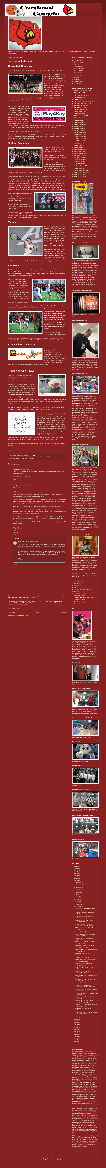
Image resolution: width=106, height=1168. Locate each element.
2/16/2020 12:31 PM (33, 542)
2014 (75, 1032)
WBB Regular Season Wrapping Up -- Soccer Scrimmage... (85, 917)
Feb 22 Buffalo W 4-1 (79, 120)
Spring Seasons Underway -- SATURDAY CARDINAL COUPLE (85, 986)
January (78, 1017)
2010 (75, 1041)
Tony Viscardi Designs (80, 602)
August (78, 892)
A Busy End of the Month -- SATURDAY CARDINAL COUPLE (86, 1013)
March (78, 904)
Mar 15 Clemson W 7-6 (80, 143)
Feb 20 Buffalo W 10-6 (80, 111)
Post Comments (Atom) (22, 615)
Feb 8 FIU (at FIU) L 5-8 (80, 99)
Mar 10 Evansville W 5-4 (80, 137)
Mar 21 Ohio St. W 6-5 (80, 151)
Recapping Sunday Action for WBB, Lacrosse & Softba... (85, 979)
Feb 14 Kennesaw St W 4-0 (81, 105)
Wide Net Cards (78, 604)
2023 (75, 873)
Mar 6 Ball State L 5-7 (80, 128)
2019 (75, 1020)
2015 (75, 1029)
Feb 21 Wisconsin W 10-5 (81, 116)
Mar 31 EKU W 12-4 (79, 164)
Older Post (63, 612)
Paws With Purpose (79, 595)
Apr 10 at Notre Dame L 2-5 (81, 172)
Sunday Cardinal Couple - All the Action (86, 983)
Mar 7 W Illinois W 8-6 (80, 132)
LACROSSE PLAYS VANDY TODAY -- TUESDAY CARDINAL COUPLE (85, 924)
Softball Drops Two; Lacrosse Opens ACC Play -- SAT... (85, 909)
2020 (75, 880)
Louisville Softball (26, 457)
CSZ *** (76, 587)
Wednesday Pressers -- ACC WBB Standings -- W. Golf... (84, 946)
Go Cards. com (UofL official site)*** (83, 589)
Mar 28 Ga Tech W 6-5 (80, 159)
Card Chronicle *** (79, 583)
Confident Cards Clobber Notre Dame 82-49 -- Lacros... (85, 954)
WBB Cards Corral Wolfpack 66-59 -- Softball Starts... (85, 964)
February (78, 906)
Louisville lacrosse (17, 457)
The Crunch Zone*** (79, 600)
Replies (17, 538)
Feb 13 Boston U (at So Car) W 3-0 (83, 101)
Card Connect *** (78, 585)
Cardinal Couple (22, 542)
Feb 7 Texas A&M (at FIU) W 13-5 (83, 95)
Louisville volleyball (36, 457)
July (77, 894)
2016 (75, 1027)
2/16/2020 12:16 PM (26, 485)
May (77, 899)
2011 (75, 1039)
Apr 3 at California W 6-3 (80, 168)
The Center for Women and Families (84, 597)
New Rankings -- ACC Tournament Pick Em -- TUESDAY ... (86, 976)
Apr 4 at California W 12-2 (81, 170)
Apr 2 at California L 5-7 (80, 166)
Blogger (60, 1159)
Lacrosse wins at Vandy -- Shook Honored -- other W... (84, 920)
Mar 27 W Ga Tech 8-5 (80, 157)
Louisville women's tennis (55, 457)
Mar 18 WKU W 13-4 (79, 145)
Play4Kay (11, 458)
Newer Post (12, 612)
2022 (75, 875)
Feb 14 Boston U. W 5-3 (80, 107)
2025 (75, 868)
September (79, 890)
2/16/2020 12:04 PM (26, 469)
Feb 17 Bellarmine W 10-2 (81, 109)
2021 (75, 878)
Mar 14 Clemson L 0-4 (80, 141)
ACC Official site (78, 581)
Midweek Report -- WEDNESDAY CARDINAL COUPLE (84, 972)
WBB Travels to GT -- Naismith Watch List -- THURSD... (85, 942)
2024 (75, 871)
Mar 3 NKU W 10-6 (79, 126)
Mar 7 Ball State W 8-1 (80, 130)
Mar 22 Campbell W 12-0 (80, 153)
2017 (75, 1024)
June (77, 897)
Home (37, 612)
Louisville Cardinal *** (80, 593)
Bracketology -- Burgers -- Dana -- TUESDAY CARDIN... (84, 1001)
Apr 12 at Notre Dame (80, 176)
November (79, 885)
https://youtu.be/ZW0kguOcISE (57, 334)
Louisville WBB (45, 457)
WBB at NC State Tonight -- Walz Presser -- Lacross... (84, 968)
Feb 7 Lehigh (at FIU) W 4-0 (81, 97)
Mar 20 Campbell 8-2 (79, 147)
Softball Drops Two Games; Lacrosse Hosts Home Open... (85, 960)
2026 (75, 866)
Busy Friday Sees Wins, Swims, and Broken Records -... (85, 935)
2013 (75, 1034)
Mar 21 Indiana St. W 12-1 (81, 149)
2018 (75, 1022)
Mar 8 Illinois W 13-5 (79, 134)
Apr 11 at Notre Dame (80, 174)
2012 (75, 1036)
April (77, 902)
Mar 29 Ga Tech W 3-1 (80, 162)
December (79, 882)
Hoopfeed (76, 591)
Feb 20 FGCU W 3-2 (79, 114)
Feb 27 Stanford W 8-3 (80, 122)
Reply (14, 479)
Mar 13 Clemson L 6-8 (80, 139)
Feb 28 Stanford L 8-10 (80, 124)
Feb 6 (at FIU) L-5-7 (79, 93)
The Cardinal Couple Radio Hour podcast (24, 458)
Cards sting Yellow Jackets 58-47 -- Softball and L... (84, 938)
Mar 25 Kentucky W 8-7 (80, 155)
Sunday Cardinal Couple (82, 932)
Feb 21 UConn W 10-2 (80, 118)
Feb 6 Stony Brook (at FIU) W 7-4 (83, 91)
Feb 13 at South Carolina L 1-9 (82, 103)
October (78, 887)
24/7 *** (76, 579)
